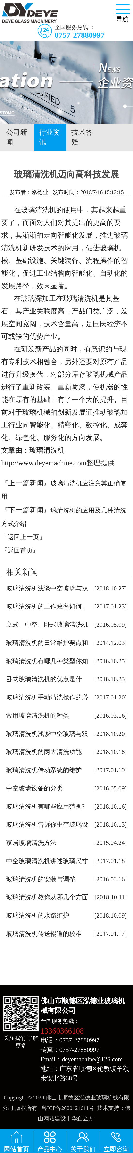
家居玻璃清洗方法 (31, 842)
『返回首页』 (20, 550)
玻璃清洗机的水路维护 (37, 915)
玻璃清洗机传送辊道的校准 (44, 933)
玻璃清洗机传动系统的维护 (44, 770)
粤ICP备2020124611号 (68, 1108)
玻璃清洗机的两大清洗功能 (44, 751)
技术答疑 (81, 137)
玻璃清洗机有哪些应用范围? (45, 806)
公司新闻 (16, 137)
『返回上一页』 (23, 537)
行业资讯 (50, 137)
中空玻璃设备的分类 (34, 788)
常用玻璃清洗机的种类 (37, 715)
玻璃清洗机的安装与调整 (40, 879)
